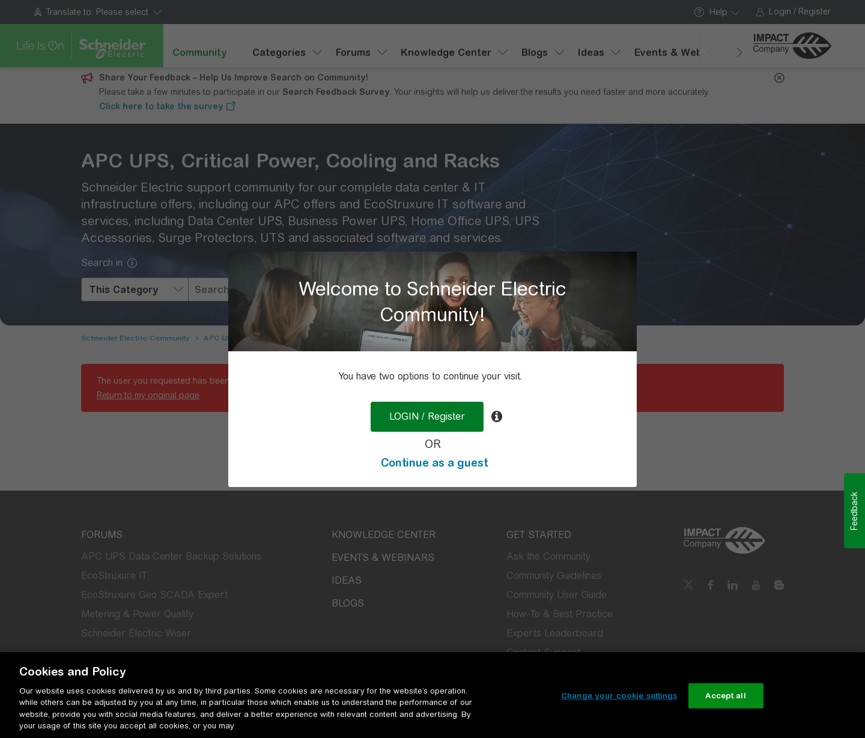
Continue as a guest (434, 462)
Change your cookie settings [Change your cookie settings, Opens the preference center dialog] (619, 695)
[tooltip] (496, 417)
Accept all (725, 695)
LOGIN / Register (427, 416)
